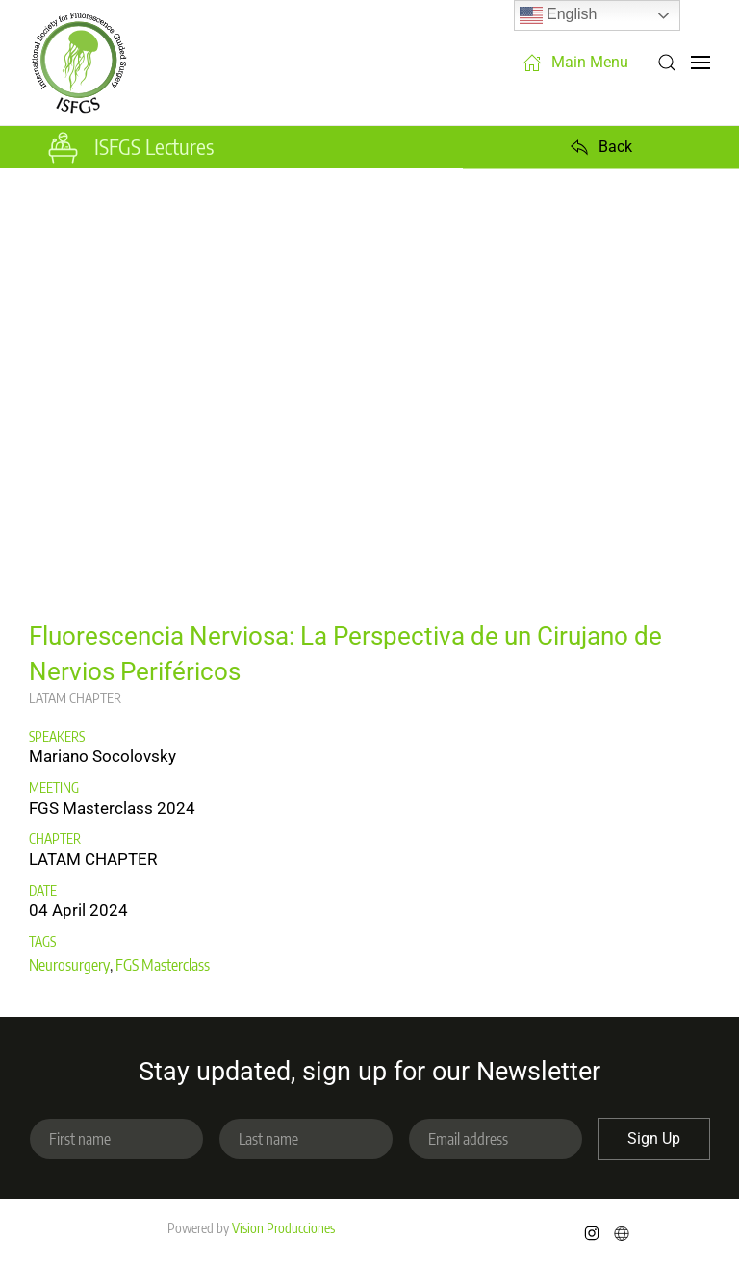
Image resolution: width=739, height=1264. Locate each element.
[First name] (116, 1139)
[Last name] (306, 1139)
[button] (666, 62)
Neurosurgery (69, 964)
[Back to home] (79, 62)
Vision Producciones (283, 1228)
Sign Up (653, 1138)
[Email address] (495, 1139)
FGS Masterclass (162, 964)
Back (601, 147)
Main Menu (575, 62)
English (559, 15)
